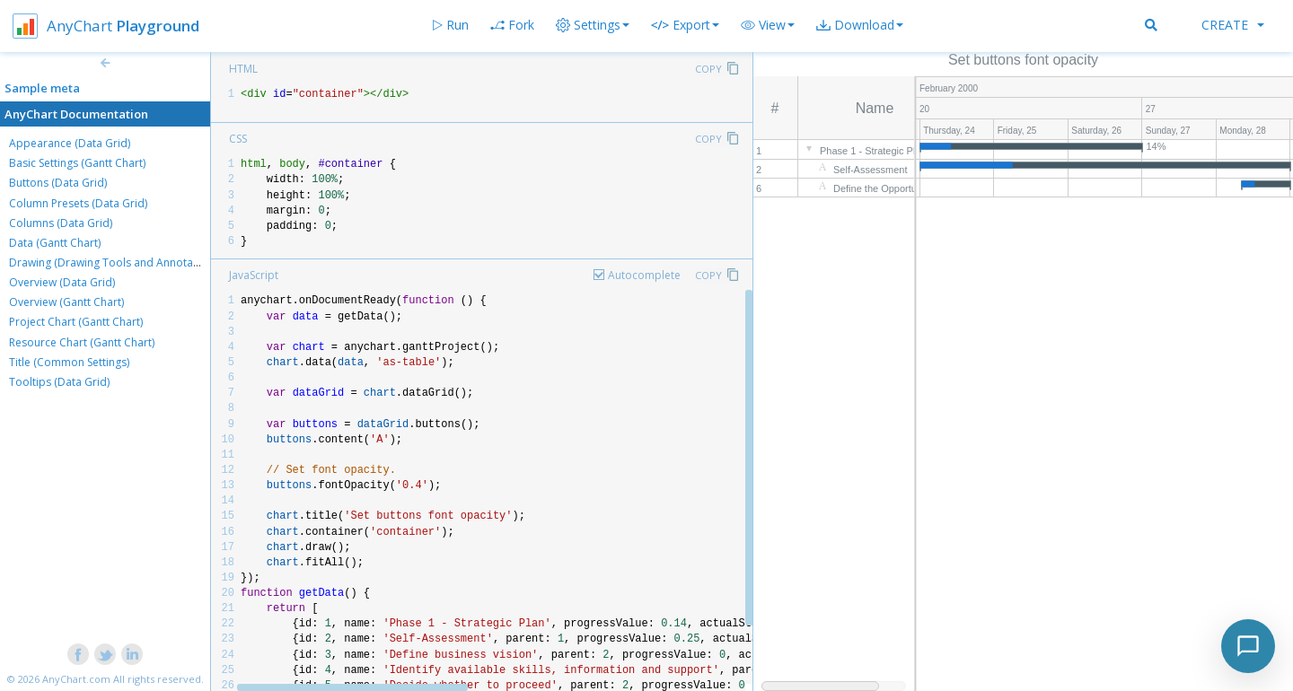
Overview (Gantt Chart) (66, 302)
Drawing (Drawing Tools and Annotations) (115, 262)
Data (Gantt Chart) (55, 242)
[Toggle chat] (1248, 646)
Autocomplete (644, 275)
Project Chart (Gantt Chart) (76, 321)
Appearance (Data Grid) (69, 143)
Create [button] (1232, 24)
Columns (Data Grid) (60, 223)
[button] (767, 25)
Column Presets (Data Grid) (78, 203)
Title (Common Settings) (69, 362)
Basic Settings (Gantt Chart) (77, 163)
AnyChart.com (76, 679)
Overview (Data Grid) (62, 282)
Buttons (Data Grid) (58, 182)
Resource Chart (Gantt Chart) (81, 342)
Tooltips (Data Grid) (59, 381)
